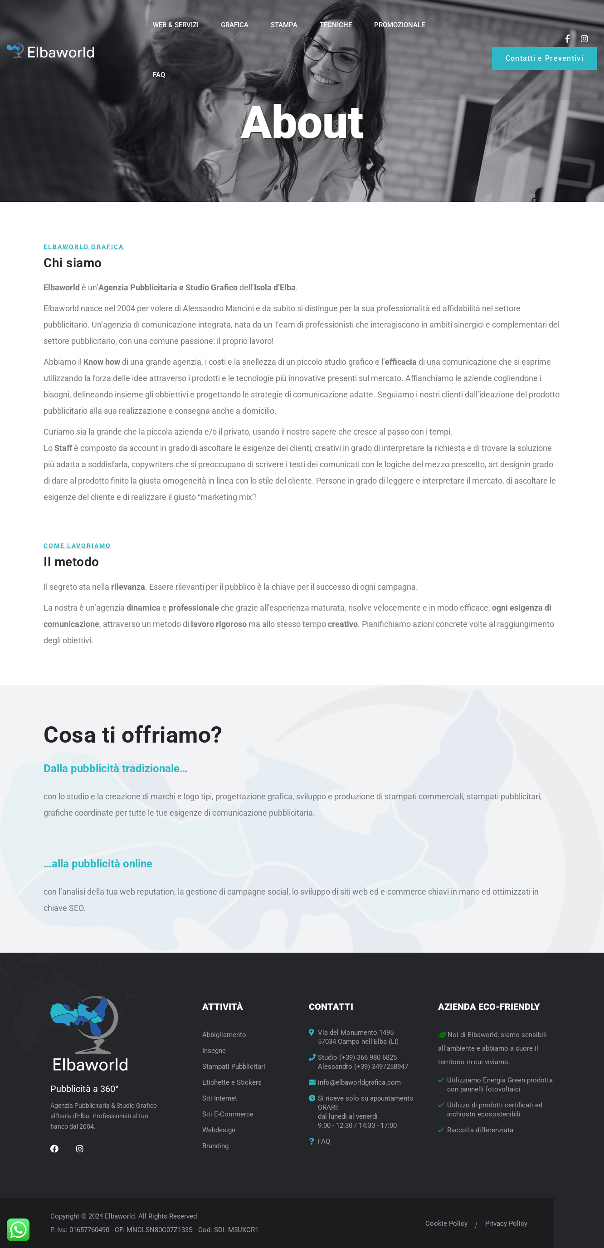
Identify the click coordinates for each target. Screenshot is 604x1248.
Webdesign (218, 1130)
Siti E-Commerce (227, 1114)
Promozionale (399, 25)
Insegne (214, 1051)
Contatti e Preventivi (545, 58)
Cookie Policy (445, 1223)
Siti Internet (219, 1098)
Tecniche (336, 25)
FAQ (159, 75)
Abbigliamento (224, 1035)
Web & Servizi (176, 25)
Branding (215, 1146)
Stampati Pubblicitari (233, 1066)
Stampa (284, 25)
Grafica (234, 25)
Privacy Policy (505, 1223)
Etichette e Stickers (232, 1082)
